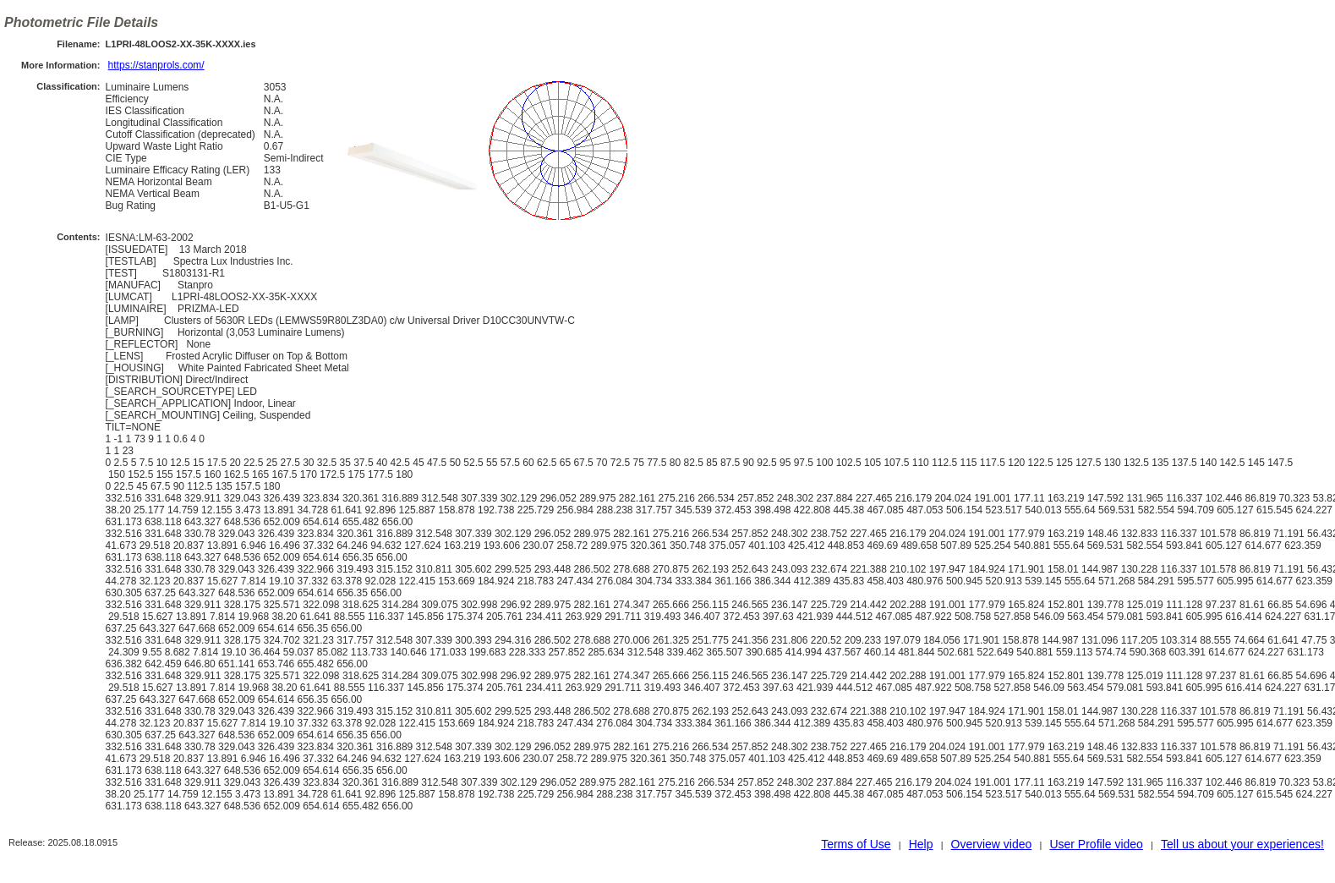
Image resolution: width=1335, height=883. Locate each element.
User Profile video (1096, 844)
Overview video (991, 844)
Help (921, 844)
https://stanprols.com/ (156, 65)
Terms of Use (855, 844)
